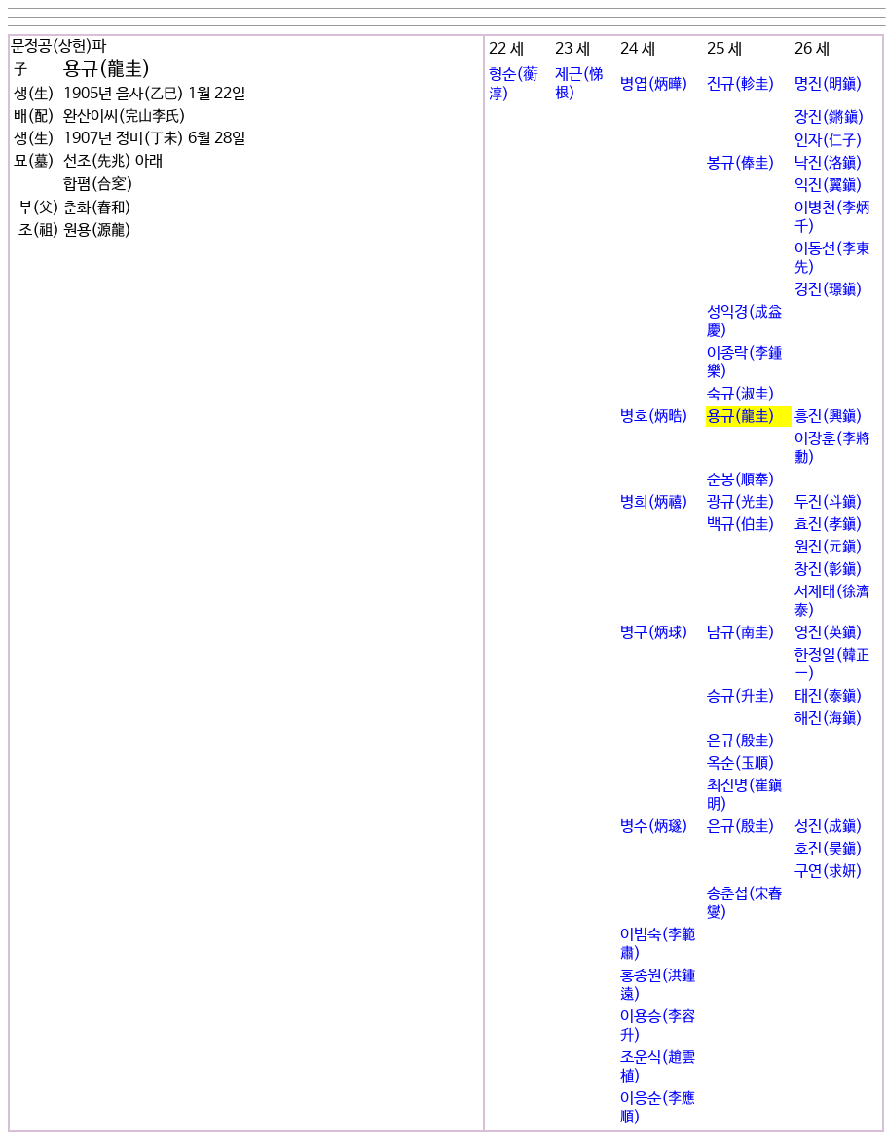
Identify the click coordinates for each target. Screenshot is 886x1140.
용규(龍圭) (741, 416)
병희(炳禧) (654, 502)
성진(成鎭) (828, 826)
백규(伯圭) (741, 524)
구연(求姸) (828, 871)
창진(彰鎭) (828, 569)
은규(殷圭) (741, 741)
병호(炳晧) (654, 416)
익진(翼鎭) (828, 185)
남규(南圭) (741, 633)
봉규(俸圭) (741, 163)
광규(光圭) (741, 502)
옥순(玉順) (741, 763)
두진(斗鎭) (828, 502)
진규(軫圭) (741, 84)
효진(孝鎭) (828, 524)
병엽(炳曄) (654, 84)
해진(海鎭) (828, 718)
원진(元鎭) (828, 547)
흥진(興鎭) (828, 416)
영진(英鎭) (828, 633)
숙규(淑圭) (741, 394)
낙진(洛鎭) (828, 163)
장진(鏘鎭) (829, 117)
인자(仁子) (828, 141)
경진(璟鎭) (828, 290)
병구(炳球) (654, 633)
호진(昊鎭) (828, 849)
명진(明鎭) (828, 84)
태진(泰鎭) (828, 696)
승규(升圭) (741, 696)
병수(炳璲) (654, 826)
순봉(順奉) (741, 480)
